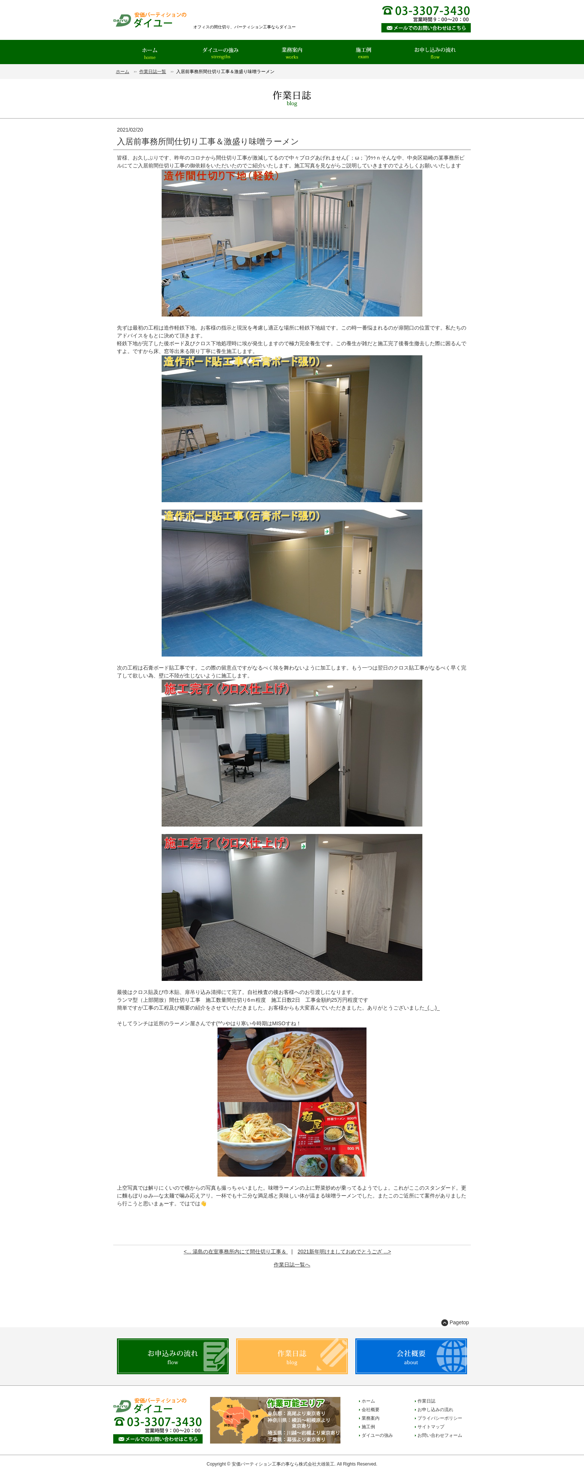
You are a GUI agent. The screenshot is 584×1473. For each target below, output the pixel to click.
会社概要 (371, 1409)
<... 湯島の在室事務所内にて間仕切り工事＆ (236, 1252)
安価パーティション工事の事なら (265, 1464)
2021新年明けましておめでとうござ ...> (344, 1252)
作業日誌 (426, 1401)
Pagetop (459, 1322)
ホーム (122, 71)
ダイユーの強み (377, 1435)
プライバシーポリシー (440, 1418)
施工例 (368, 1426)
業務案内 (371, 1418)
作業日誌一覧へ (292, 1265)
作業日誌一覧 (152, 71)
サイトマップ (431, 1426)
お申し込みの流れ (435, 1409)
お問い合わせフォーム (440, 1435)
